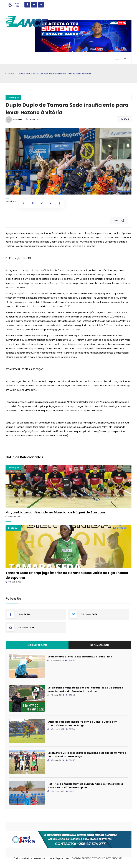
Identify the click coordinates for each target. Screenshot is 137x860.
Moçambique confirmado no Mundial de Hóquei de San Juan (56, 512)
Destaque (13, 97)
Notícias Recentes (99, 645)
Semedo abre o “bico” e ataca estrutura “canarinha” (80, 656)
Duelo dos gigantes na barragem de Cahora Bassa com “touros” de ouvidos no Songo (82, 723)
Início (11, 73)
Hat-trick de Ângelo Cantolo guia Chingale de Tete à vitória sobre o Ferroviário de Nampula (85, 785)
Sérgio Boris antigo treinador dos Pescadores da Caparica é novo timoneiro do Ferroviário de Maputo (85, 689)
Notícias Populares (37, 645)
